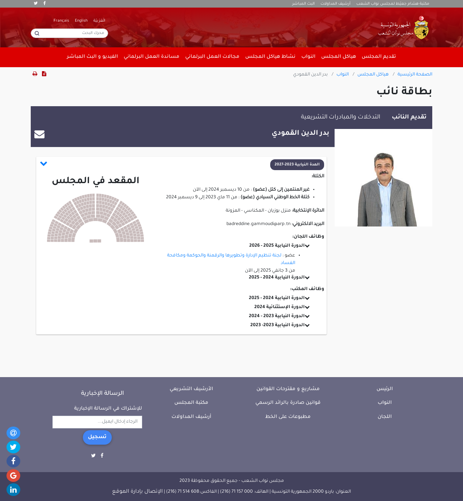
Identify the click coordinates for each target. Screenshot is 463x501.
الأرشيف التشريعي (191, 389)
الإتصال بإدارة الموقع (137, 492)
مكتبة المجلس (191, 403)
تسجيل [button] (97, 437)
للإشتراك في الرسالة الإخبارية (108, 408)
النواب (342, 74)
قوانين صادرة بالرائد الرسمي (287, 403)
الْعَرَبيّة (99, 21)
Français (61, 21)
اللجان (385, 417)
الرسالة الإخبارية (102, 393)
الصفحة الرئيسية (415, 74)
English (81, 21)
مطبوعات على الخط (288, 417)
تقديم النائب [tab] (409, 117)
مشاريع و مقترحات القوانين (288, 389)
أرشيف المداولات (335, 4)
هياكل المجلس (373, 74)
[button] (182, 164)
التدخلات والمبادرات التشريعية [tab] (340, 117)
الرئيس (385, 389)
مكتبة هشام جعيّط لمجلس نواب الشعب (392, 4)
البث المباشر (303, 4)
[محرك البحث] (69, 33)
